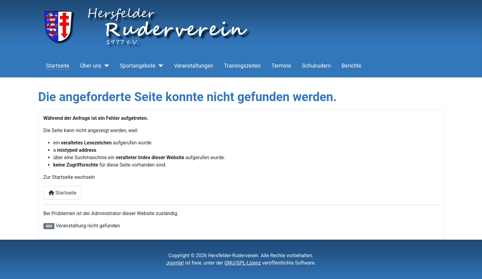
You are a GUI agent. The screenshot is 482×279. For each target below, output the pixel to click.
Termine (281, 66)
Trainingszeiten (242, 66)
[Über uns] (105, 66)
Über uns (90, 66)
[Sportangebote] (159, 66)
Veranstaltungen (193, 66)
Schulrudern (316, 66)
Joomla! (175, 263)
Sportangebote (138, 66)
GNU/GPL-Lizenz (242, 263)
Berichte (352, 66)
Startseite (57, 66)
